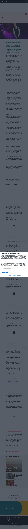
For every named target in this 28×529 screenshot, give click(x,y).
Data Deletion (9, 275)
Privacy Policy (19, 275)
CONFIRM (5, 272)
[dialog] (14, 264)
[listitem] (14, 268)
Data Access (14, 275)
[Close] (26, 253)
